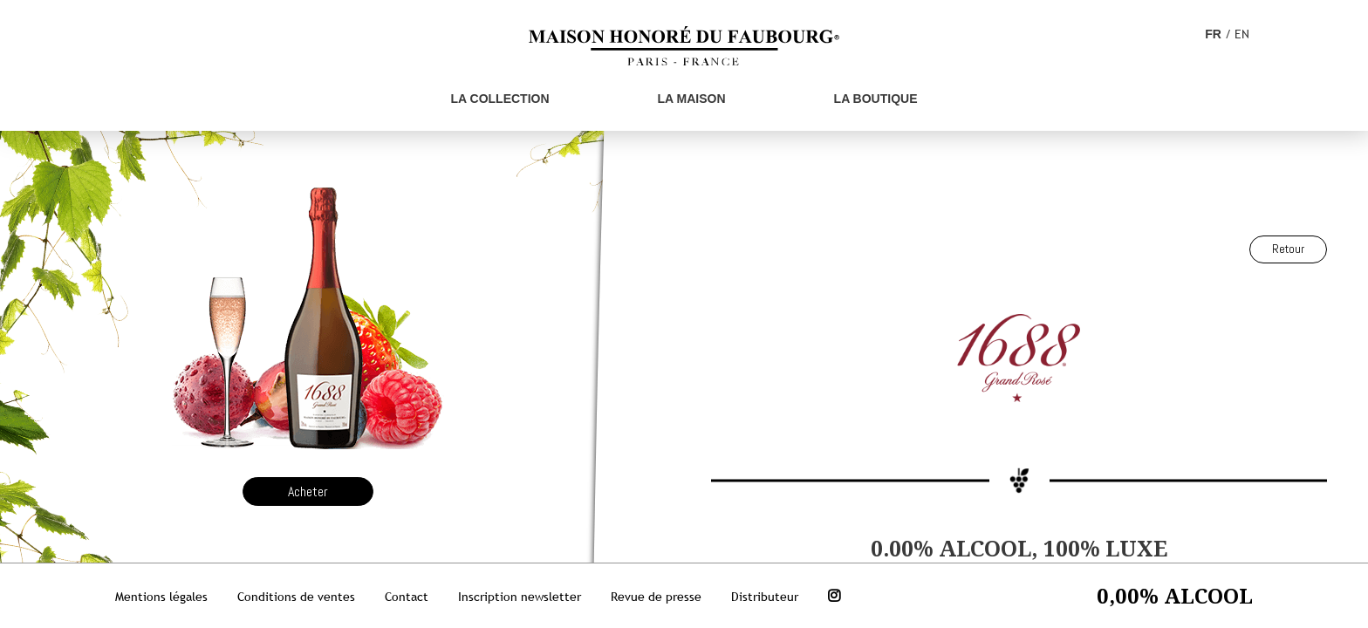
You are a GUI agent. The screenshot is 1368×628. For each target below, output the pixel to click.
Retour (1288, 248)
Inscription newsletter (519, 596)
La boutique (876, 99)
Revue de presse (656, 596)
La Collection (500, 99)
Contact (406, 596)
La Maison (692, 99)
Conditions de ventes (296, 596)
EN (1242, 34)
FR (1213, 34)
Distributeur (764, 596)
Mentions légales (161, 596)
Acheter (308, 491)
